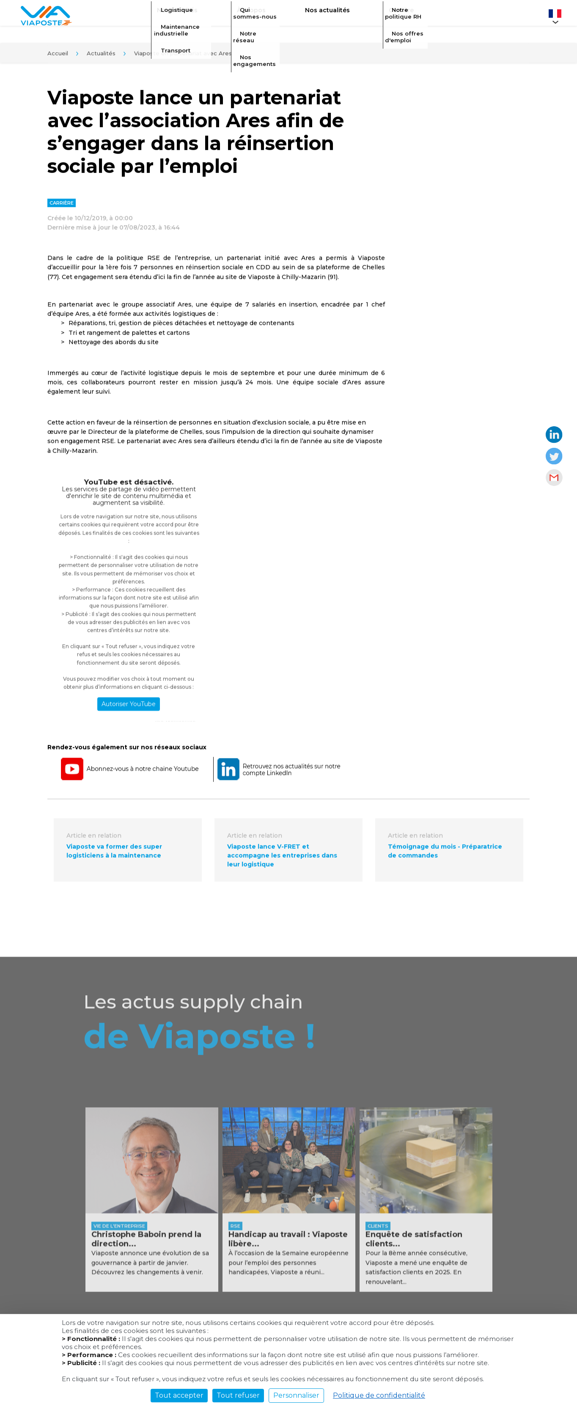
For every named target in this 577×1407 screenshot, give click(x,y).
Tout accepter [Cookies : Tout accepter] (179, 1395)
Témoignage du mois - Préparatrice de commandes (445, 854)
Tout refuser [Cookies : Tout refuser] (238, 1395)
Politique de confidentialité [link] (379, 1395)
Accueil (57, 55)
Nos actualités (321, 15)
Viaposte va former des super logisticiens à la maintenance (114, 854)
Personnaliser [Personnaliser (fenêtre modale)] (296, 1395)
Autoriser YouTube (129, 707)
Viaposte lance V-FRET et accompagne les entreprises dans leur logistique (282, 859)
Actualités (101, 55)
